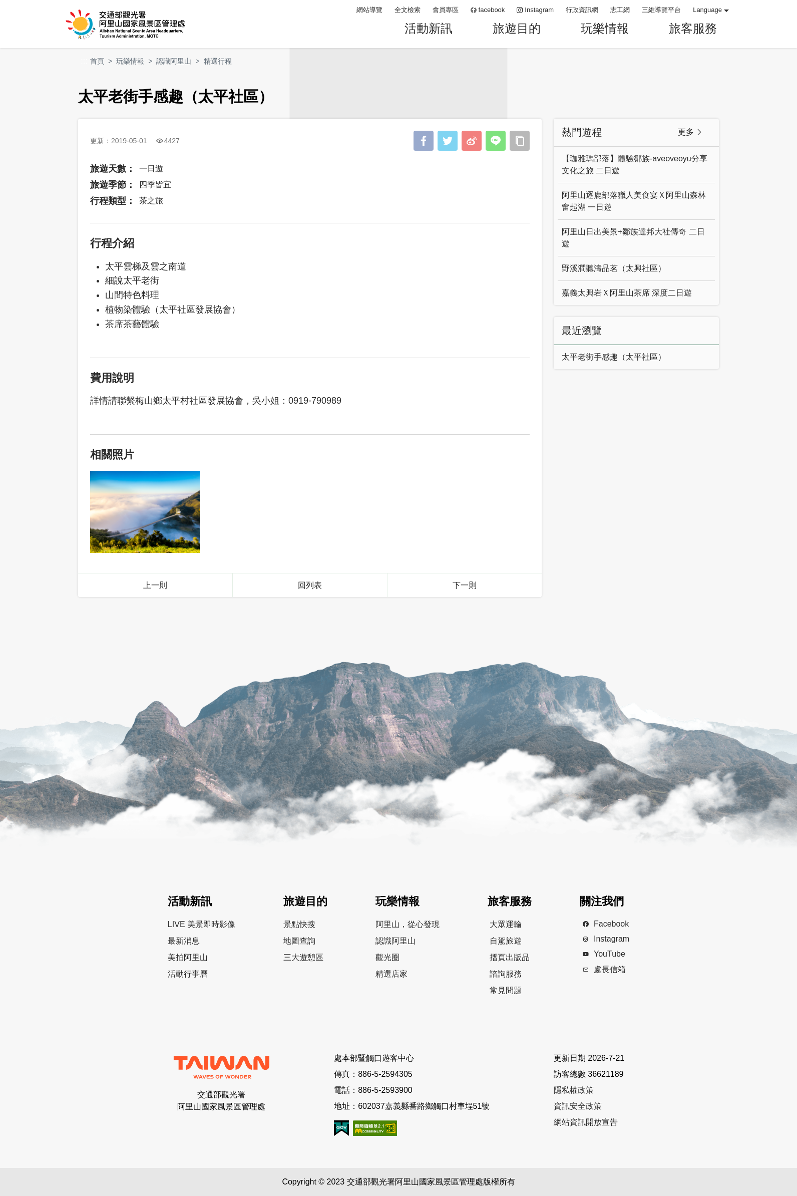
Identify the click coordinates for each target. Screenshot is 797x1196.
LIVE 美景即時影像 (201, 924)
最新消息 (184, 941)
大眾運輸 (506, 924)
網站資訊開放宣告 (586, 1122)
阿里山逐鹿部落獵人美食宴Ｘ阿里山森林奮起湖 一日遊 (634, 201)
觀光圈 (387, 957)
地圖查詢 (299, 941)
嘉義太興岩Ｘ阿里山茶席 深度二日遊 (627, 292)
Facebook (604, 924)
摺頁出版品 (510, 957)
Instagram (535, 10)
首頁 (97, 61)
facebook (488, 10)
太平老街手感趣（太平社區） (614, 357)
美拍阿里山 (188, 957)
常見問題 (506, 990)
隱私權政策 (574, 1090)
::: (345, 10)
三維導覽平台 (661, 10)
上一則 (155, 585)
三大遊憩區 (303, 957)
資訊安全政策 (578, 1106)
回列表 (310, 585)
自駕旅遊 (506, 941)
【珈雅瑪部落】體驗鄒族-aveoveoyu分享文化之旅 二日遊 (634, 164)
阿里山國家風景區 (137, 24)
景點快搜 (299, 924)
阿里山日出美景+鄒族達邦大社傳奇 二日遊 (633, 237)
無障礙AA (375, 1128)
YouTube (602, 954)
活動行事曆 (188, 974)
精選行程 (218, 61)
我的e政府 (341, 1128)
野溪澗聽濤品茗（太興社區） (614, 268)
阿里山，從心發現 (407, 924)
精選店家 (391, 974)
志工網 (620, 10)
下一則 (465, 585)
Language (707, 10)
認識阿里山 (395, 941)
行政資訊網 (582, 10)
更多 (690, 132)
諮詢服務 (506, 974)
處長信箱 (603, 969)
